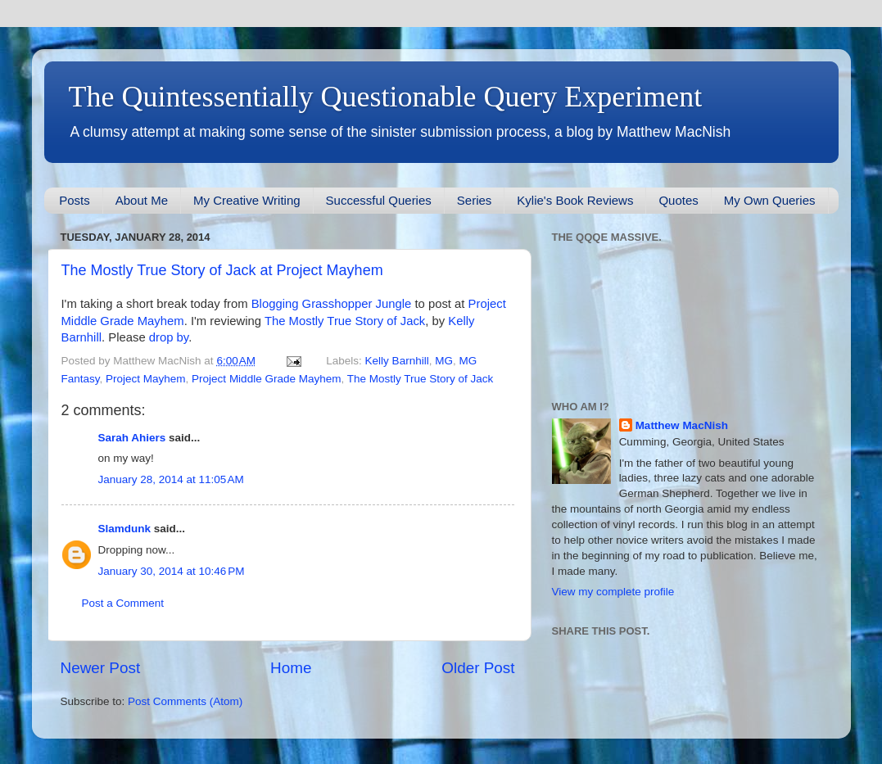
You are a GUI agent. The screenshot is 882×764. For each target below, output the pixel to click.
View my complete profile (613, 591)
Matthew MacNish (681, 425)
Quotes (678, 200)
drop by (168, 337)
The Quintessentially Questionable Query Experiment (386, 96)
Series (474, 200)
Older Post (477, 667)
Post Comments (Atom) (185, 701)
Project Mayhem (146, 379)
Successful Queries (379, 200)
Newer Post (101, 667)
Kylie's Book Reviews (575, 200)
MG (444, 361)
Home (290, 667)
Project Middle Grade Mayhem (266, 379)
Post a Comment (123, 603)
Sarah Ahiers (132, 438)
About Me (141, 200)
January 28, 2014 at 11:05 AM (171, 479)
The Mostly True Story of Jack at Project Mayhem (222, 270)
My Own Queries (770, 200)
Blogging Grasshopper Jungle (331, 303)
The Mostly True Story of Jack (345, 321)
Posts (74, 200)
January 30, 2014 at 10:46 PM (171, 571)
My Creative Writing (247, 200)
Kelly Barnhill (397, 361)
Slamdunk (125, 528)
